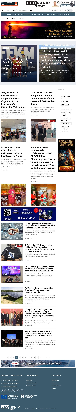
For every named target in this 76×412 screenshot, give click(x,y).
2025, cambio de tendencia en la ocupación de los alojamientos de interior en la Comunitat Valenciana (13, 100)
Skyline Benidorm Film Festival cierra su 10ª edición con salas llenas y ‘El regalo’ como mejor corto (39, 334)
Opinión (7, 10)
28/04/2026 (7, 78)
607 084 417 (15, 383)
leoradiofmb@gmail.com (10, 386)
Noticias (6, 47)
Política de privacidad (31, 383)
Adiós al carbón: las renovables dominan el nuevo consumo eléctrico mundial (39, 290)
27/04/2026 (28, 303)
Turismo (63, 120)
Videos (62, 126)
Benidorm (9, 14)
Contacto (30, 10)
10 (37, 357)
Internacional (64, 109)
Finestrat (14, 14)
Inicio (3, 10)
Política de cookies (31, 385)
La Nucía (27, 14)
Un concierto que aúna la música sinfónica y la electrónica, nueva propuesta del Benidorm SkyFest (39, 269)
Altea (39, 14)
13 (46, 357)
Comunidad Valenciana (66, 123)
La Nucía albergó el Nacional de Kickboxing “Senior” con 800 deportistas (17, 64)
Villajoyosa (33, 14)
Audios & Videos (22, 10)
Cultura (68, 112)
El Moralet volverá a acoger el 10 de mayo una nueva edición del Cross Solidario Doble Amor (43, 98)
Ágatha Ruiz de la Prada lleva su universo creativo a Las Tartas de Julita (11, 152)
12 (43, 357)
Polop (43, 14)
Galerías (54, 388)
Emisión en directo (56, 385)
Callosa (47, 14)
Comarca (53, 14)
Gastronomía (64, 118)
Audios (67, 126)
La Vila (62, 101)
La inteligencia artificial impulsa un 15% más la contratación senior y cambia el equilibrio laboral (40, 226)
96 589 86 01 (7, 383)
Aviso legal (29, 380)
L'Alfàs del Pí (21, 14)
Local (62, 129)
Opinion (67, 129)
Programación (14, 10)
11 (40, 357)
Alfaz (62, 98)
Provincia (59, 14)
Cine (69, 118)
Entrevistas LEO (65, 14)
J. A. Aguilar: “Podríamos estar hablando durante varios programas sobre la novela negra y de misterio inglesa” (40, 248)
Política (69, 109)
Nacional (63, 107)
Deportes (63, 112)
